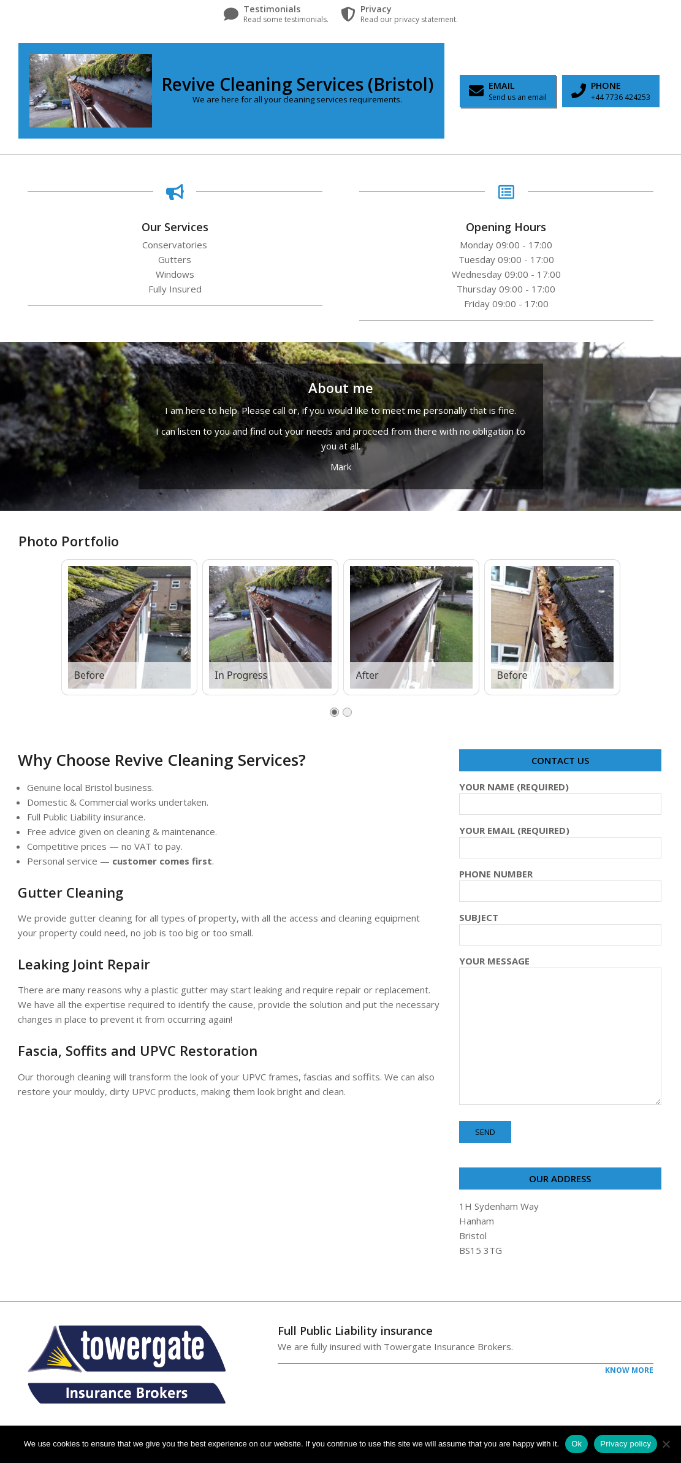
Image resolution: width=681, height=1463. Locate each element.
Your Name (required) (560, 795)
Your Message (560, 1031)
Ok (576, 1443)
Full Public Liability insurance (355, 1330)
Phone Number (560, 882)
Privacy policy (625, 1443)
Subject (560, 926)
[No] (666, 1444)
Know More (629, 1370)
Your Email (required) (560, 839)
